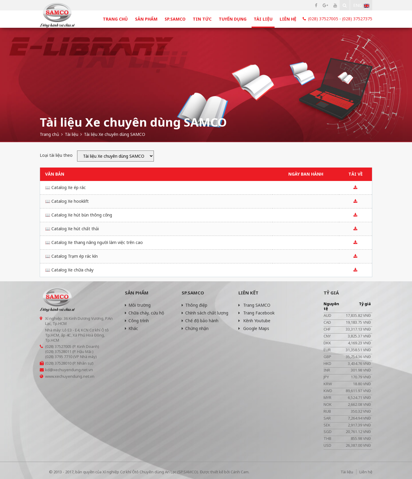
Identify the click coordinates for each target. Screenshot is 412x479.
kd (47, 369)
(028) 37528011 (58, 351)
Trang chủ (115, 19)
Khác (131, 328)
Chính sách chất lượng (205, 313)
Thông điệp (194, 305)
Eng (361, 5)
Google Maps (253, 328)
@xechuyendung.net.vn (71, 369)
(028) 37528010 (58, 363)
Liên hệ (288, 19)
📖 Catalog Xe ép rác (65, 187)
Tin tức (202, 19)
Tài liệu (263, 19)
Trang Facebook (256, 313)
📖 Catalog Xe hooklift (67, 201)
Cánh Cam (240, 472)
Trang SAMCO (254, 305)
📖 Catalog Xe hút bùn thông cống (78, 215)
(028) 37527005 (323, 19)
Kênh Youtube (254, 320)
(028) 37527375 (357, 19)
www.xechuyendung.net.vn (69, 376)
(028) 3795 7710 (58, 356)
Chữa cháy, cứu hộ (144, 313)
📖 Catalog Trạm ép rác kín (71, 256)
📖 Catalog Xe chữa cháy (69, 270)
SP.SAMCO (175, 19)
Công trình (137, 320)
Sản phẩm (146, 19)
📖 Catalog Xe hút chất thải (72, 228)
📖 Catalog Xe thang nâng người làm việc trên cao (94, 242)
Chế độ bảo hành (200, 320)
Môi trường (138, 305)
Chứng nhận (195, 328)
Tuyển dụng (232, 19)
